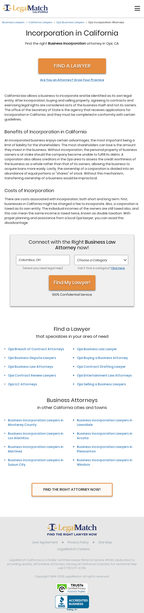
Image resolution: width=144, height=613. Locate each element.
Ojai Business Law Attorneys (30, 366)
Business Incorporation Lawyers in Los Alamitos (35, 435)
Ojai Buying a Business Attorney (102, 358)
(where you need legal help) (43, 268)
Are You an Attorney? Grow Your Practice (72, 80)
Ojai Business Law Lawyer (97, 349)
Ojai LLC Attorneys (22, 384)
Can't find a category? (101, 268)
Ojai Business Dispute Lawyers (32, 358)
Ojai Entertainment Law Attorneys (104, 375)
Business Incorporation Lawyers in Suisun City (35, 462)
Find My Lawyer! (72, 282)
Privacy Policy (78, 542)
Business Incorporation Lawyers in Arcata (104, 435)
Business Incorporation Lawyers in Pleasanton (104, 449)
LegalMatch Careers (73, 549)
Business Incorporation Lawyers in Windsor (104, 462)
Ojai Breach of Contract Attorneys (36, 349)
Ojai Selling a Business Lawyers (101, 384)
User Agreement (45, 542)
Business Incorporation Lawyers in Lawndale (104, 422)
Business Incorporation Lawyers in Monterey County (35, 422)
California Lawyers (40, 22)
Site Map (105, 542)
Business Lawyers (13, 22)
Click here (118, 268)
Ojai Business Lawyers (70, 22)
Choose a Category (92, 260)
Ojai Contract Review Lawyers (32, 375)
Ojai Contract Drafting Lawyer (101, 366)
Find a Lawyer (72, 65)
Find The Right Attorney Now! (72, 489)
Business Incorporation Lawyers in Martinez (35, 449)
